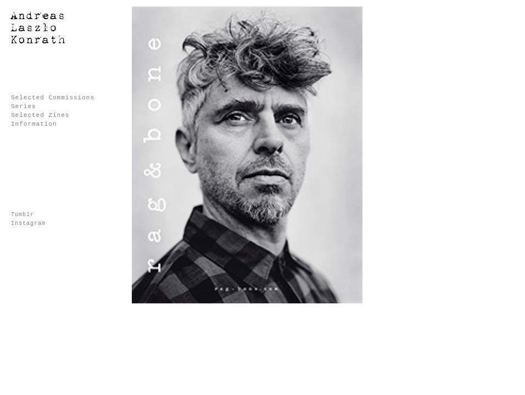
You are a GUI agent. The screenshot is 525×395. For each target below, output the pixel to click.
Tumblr (22, 215)
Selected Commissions (52, 97)
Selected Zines (40, 115)
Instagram (28, 224)
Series (23, 106)
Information (34, 124)
